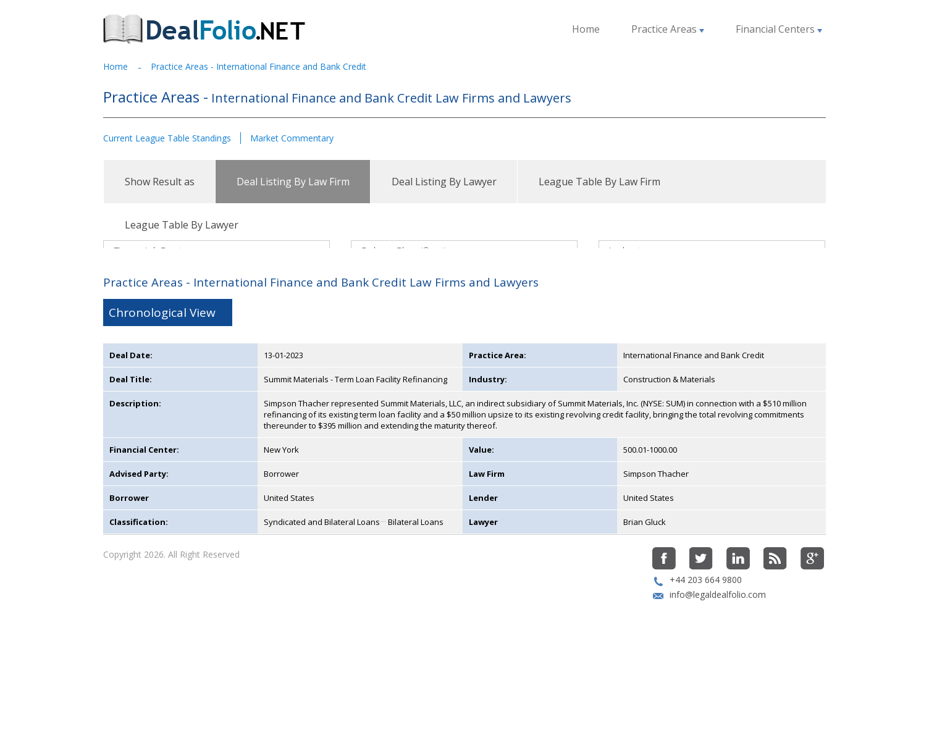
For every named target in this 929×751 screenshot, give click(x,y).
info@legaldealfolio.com (718, 670)
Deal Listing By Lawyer (444, 181)
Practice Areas (667, 29)
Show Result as (160, 181)
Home (586, 29)
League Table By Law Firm (599, 181)
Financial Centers (779, 29)
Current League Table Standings (167, 138)
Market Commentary (292, 138)
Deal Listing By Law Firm (293, 181)
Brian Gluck (644, 597)
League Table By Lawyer (181, 225)
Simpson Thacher (656, 549)
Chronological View (162, 388)
